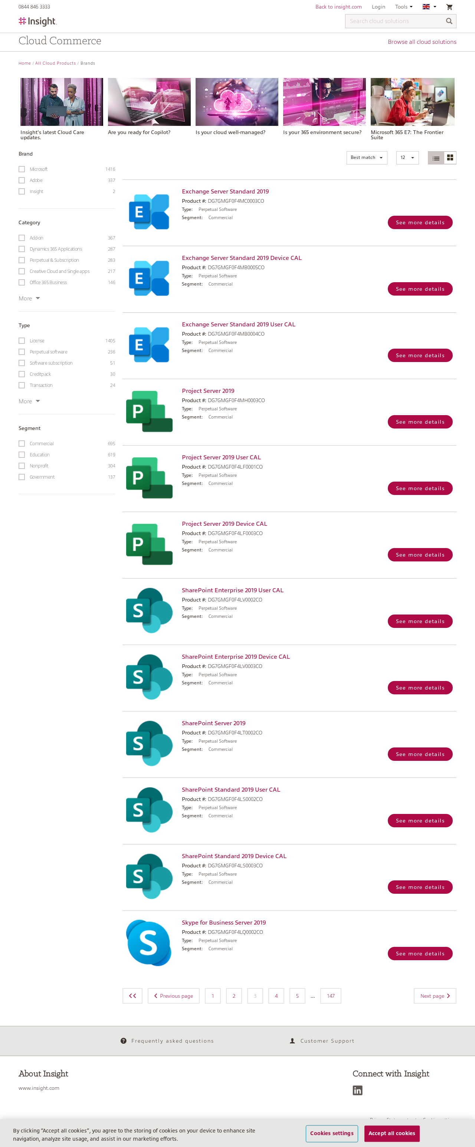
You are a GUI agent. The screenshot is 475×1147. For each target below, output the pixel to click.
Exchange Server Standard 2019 (225, 192)
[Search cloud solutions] (400, 21)
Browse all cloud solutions (422, 42)
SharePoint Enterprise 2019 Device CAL (236, 657)
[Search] (449, 22)
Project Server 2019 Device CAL (224, 524)
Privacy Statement (389, 1119)
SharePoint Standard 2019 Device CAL (234, 856)
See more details (420, 222)
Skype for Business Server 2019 (224, 923)
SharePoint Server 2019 (213, 723)
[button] (367, 157)
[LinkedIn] (359, 1090)
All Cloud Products (55, 63)
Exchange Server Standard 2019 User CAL (238, 325)
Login (378, 7)
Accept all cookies (392, 1137)
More (29, 298)
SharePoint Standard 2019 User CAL (231, 790)
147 (331, 996)
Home (25, 63)
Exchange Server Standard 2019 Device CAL (242, 258)
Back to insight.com (338, 7)
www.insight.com (39, 1088)
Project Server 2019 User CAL (221, 457)
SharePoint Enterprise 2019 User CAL (233, 590)
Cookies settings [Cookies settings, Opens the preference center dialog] (331, 1137)
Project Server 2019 (208, 391)
